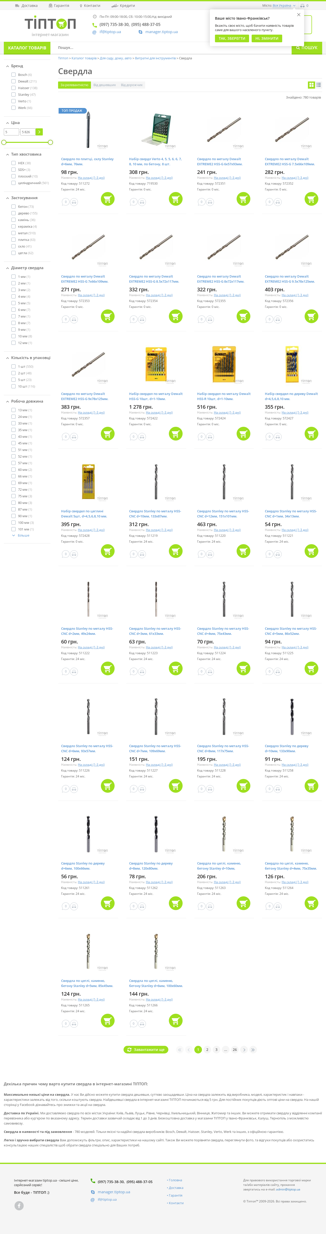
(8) (25, 336)
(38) (24, 163)
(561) (33, 183)
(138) (27, 88)
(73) (26, 206)
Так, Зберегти (232, 38)
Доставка (176, 1187)
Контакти (176, 1203)
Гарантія (175, 1195)
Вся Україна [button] (282, 5)
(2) (24, 289)
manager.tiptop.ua (161, 32)
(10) (28, 176)
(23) (25, 379)
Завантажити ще (149, 1049)
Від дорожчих (132, 85)
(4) (27, 226)
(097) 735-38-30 (111, 1181)
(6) (25, 74)
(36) (26, 219)
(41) (25, 246)
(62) (25, 253)
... (225, 1049)
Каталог (27, 48)
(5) (24, 303)
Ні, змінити (266, 38)
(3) (24, 169)
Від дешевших (104, 85)
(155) (27, 213)
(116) (26, 386)
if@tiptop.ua (107, 1199)
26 (235, 1049)
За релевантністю (74, 85)
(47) (27, 94)
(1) (24, 101)
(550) (25, 366)
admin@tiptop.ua (288, 1189)
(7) (24, 309)
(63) (26, 239)
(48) (25, 373)
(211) (27, 81)
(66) (25, 107)
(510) (27, 233)
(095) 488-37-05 (140, 1181)
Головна (175, 1180)
